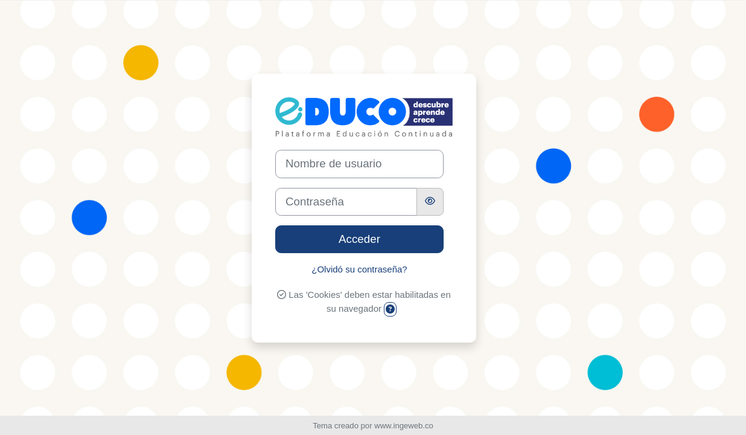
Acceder (359, 239)
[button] (390, 309)
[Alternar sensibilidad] (430, 202)
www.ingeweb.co (403, 425)
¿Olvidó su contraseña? (359, 269)
